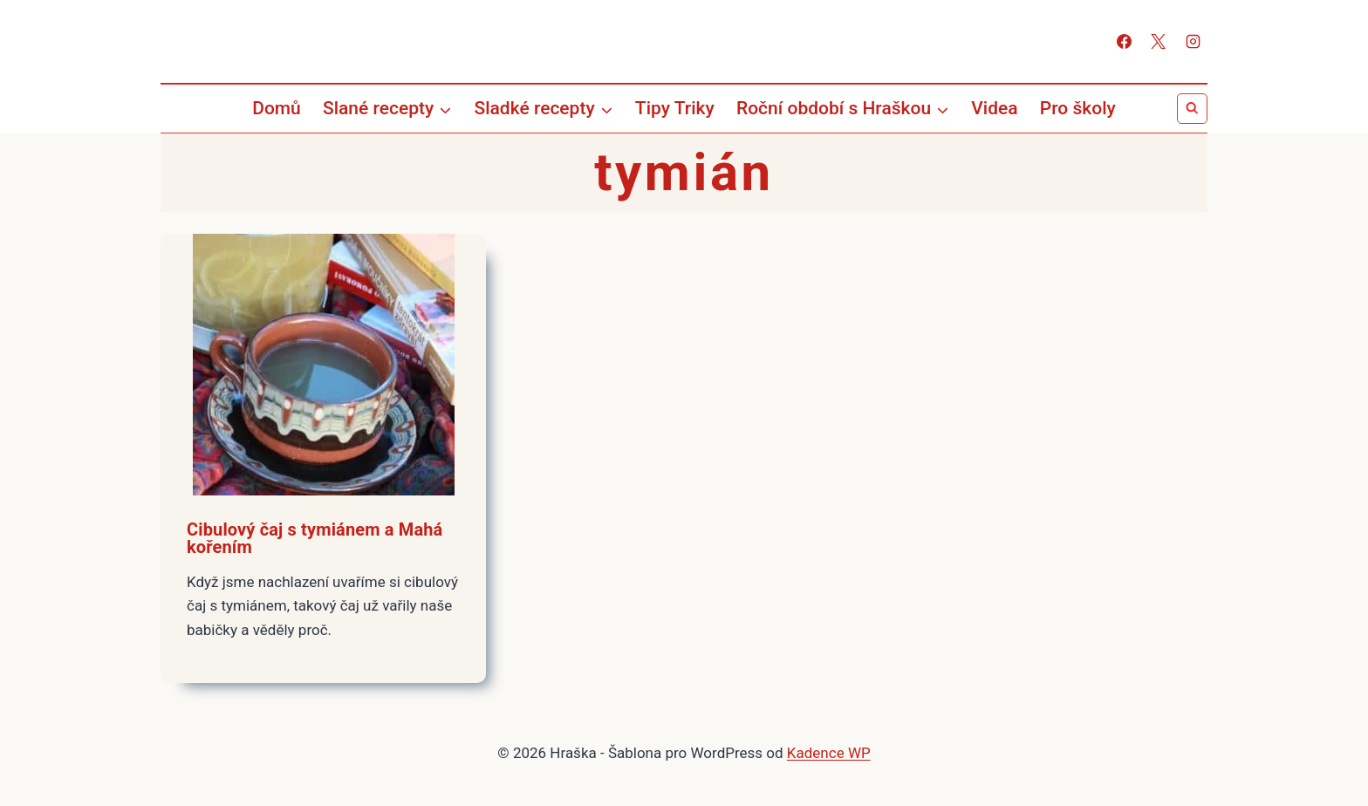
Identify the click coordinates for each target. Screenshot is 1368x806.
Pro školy (1078, 108)
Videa (994, 108)
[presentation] (323, 364)
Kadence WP (829, 753)
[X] (1158, 42)
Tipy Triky (675, 108)
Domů (276, 108)
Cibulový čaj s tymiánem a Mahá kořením (314, 538)
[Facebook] (1124, 42)
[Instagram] (1192, 42)
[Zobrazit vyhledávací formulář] (1192, 108)
